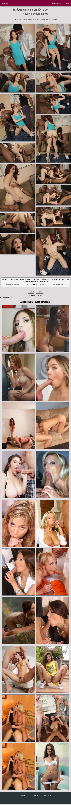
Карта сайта (47, 796)
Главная (23, 796)
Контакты (34, 796)
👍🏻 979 (31, 292)
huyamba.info (56, 3)
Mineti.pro (5, 3)
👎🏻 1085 (39, 292)
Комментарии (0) (7, 297)
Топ (67, 3)
